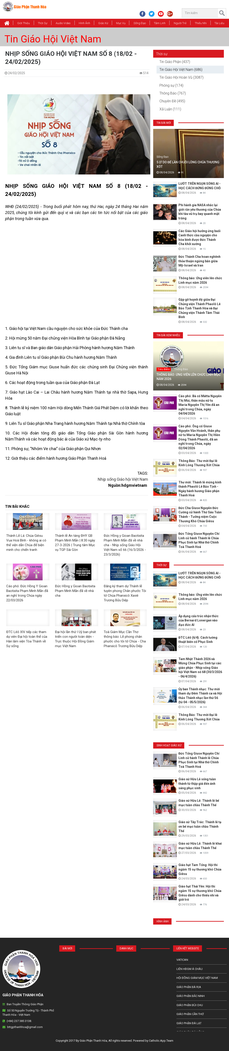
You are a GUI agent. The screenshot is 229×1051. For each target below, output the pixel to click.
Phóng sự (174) (171, 85)
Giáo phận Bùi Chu (189, 1005)
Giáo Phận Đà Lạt (188, 1023)
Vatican (182, 959)
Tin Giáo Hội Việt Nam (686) (180, 69)
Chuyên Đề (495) (172, 101)
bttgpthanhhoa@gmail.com (25, 1027)
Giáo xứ (103, 23)
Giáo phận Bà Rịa (188, 987)
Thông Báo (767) (172, 93)
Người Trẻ (180, 23)
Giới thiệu (23, 23)
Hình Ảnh (84, 23)
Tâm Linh (159, 23)
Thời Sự (42, 23)
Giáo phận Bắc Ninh (190, 996)
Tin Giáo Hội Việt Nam (52, 39)
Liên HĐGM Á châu (189, 969)
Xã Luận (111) (170, 109)
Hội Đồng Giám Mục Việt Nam (197, 978)
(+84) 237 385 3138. (19, 1021)
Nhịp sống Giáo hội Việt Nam (123, 479)
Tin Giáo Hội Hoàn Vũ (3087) (181, 77)
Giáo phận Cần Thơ (190, 1014)
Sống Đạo (140, 23)
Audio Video (63, 23)
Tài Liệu (219, 23)
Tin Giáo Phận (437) (174, 62)
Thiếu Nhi (201, 23)
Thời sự (161, 54)
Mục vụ (120, 23)
